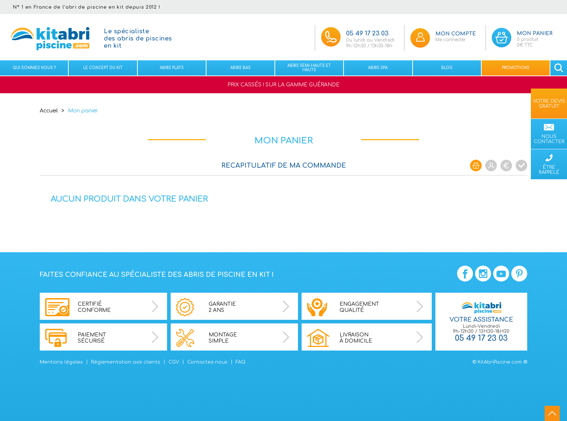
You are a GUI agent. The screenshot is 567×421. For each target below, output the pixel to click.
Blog (446, 68)
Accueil (49, 110)
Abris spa (378, 68)
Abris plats (172, 68)
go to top (552, 413)
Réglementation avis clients (125, 362)
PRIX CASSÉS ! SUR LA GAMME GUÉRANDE (283, 84)
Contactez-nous (207, 362)
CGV (174, 362)
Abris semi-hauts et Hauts (309, 68)
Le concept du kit (103, 68)
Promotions (515, 68)
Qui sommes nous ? (34, 68)
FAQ (241, 362)
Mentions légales (61, 362)
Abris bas (240, 68)
